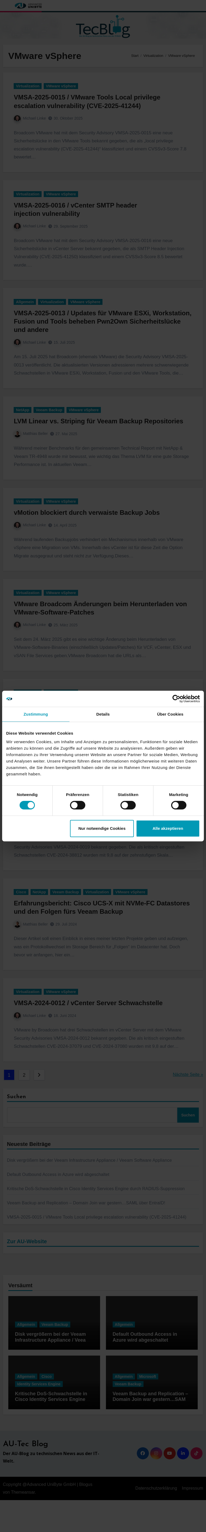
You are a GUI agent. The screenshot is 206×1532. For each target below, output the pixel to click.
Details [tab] (103, 714)
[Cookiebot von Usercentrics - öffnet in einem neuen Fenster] (176, 699)
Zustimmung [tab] (36, 714)
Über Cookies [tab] (170, 714)
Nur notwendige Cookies (102, 828)
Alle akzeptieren (168, 828)
